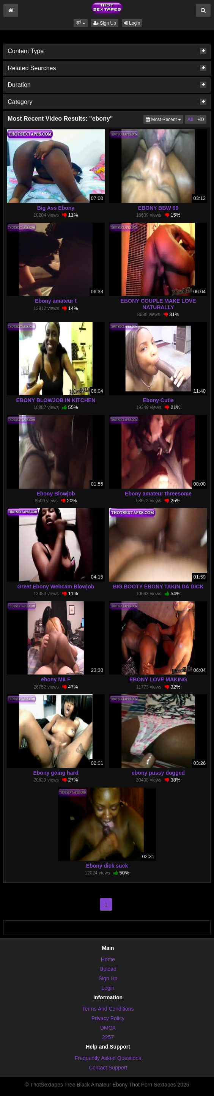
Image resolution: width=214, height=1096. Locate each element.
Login (132, 23)
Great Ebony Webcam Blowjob (55, 586)
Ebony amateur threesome (158, 494)
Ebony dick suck (107, 866)
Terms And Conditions (108, 1009)
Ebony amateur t (56, 301)
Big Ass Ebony (55, 208)
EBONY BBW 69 (158, 208)
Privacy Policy (107, 1018)
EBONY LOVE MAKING (158, 679)
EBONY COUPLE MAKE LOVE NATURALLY (158, 304)
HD (200, 119)
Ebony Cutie (158, 400)
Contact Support (108, 1068)
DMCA (108, 1028)
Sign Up (104, 23)
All (190, 119)
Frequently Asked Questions (108, 1058)
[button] (81, 23)
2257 (108, 1037)
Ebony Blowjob (55, 494)
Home (108, 959)
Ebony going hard (55, 773)
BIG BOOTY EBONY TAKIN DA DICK (158, 586)
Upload (107, 969)
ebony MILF (56, 679)
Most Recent (164, 119)
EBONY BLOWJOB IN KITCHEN (55, 400)
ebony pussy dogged (158, 773)
